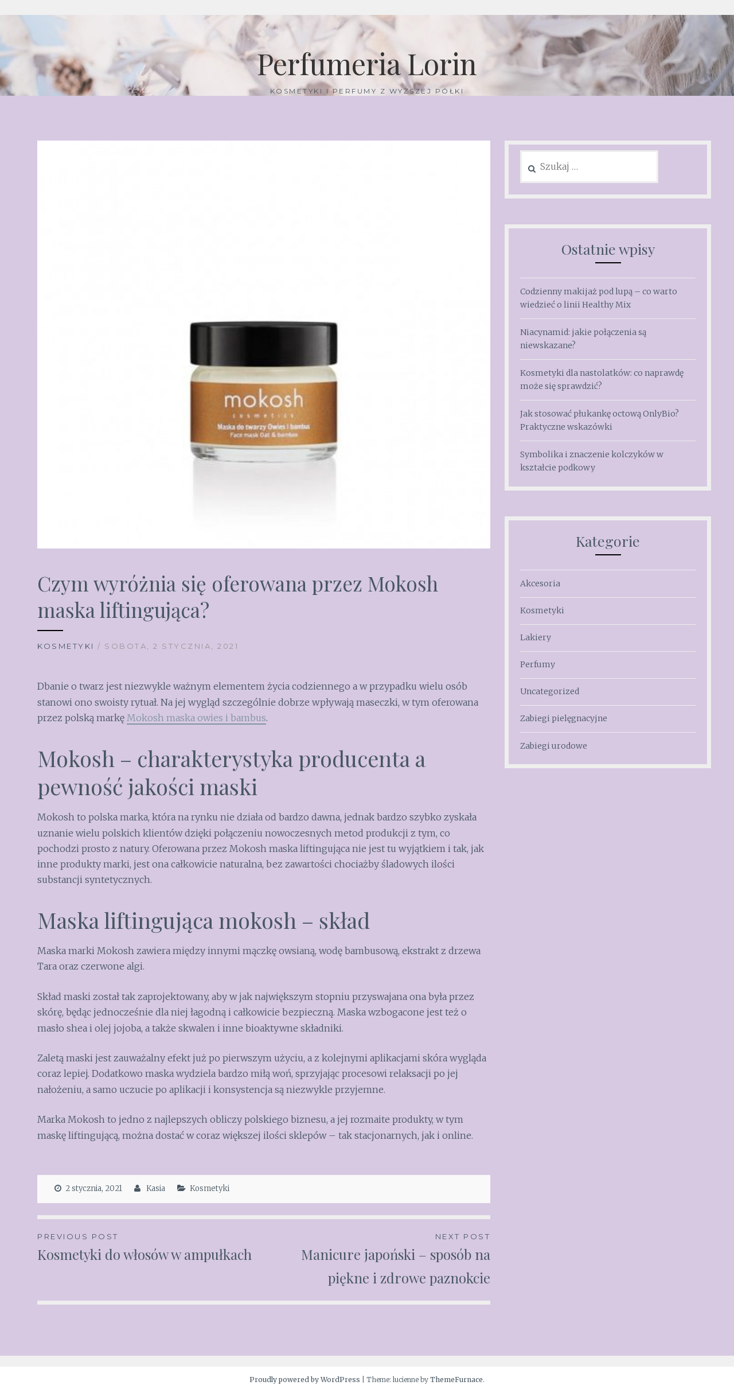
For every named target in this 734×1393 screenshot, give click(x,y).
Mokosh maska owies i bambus (196, 717)
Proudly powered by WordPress (304, 1379)
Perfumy (537, 664)
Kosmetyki (66, 646)
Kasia (155, 1188)
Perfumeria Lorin (367, 63)
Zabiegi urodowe (553, 746)
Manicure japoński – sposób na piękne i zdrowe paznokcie (377, 1258)
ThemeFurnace (456, 1379)
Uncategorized (549, 691)
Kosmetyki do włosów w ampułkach (150, 1246)
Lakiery (535, 637)
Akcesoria (540, 583)
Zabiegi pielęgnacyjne (563, 718)
